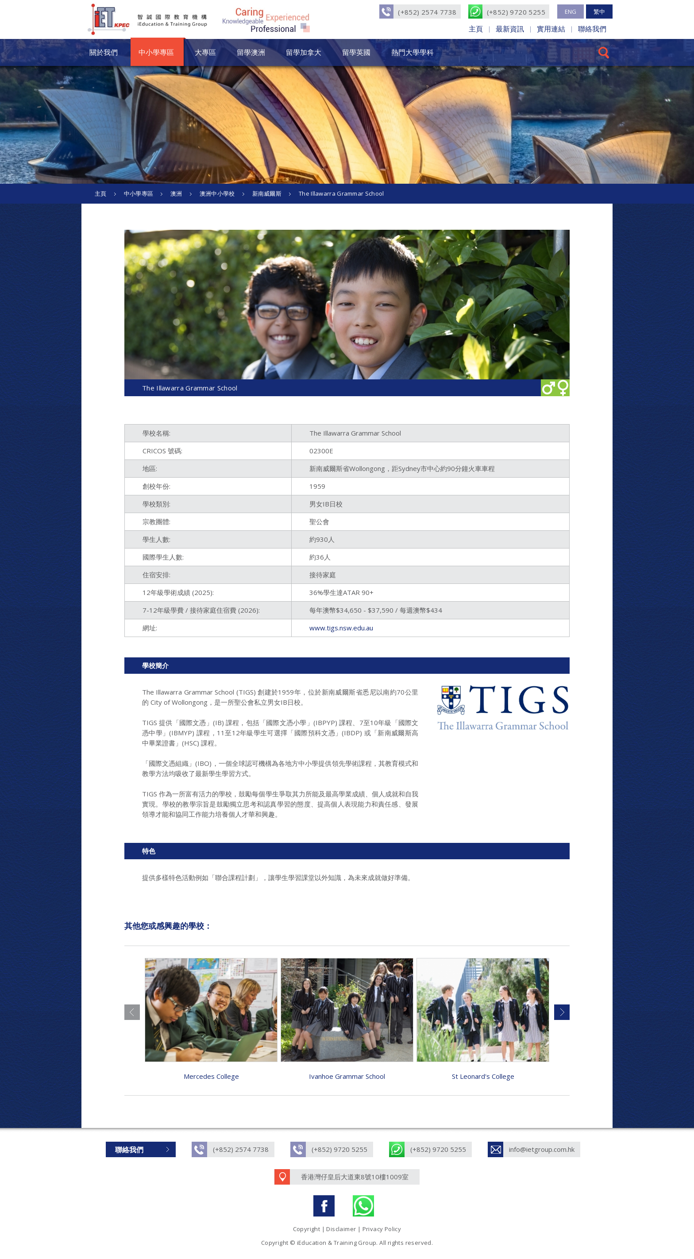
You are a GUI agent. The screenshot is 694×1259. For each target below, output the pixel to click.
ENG (570, 11)
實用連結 (551, 29)
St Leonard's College (483, 1076)
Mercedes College (211, 1076)
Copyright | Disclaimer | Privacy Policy (347, 1229)
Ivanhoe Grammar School (347, 1076)
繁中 (599, 11)
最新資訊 (510, 29)
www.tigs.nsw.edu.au (341, 627)
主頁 (476, 29)
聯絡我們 (592, 29)
